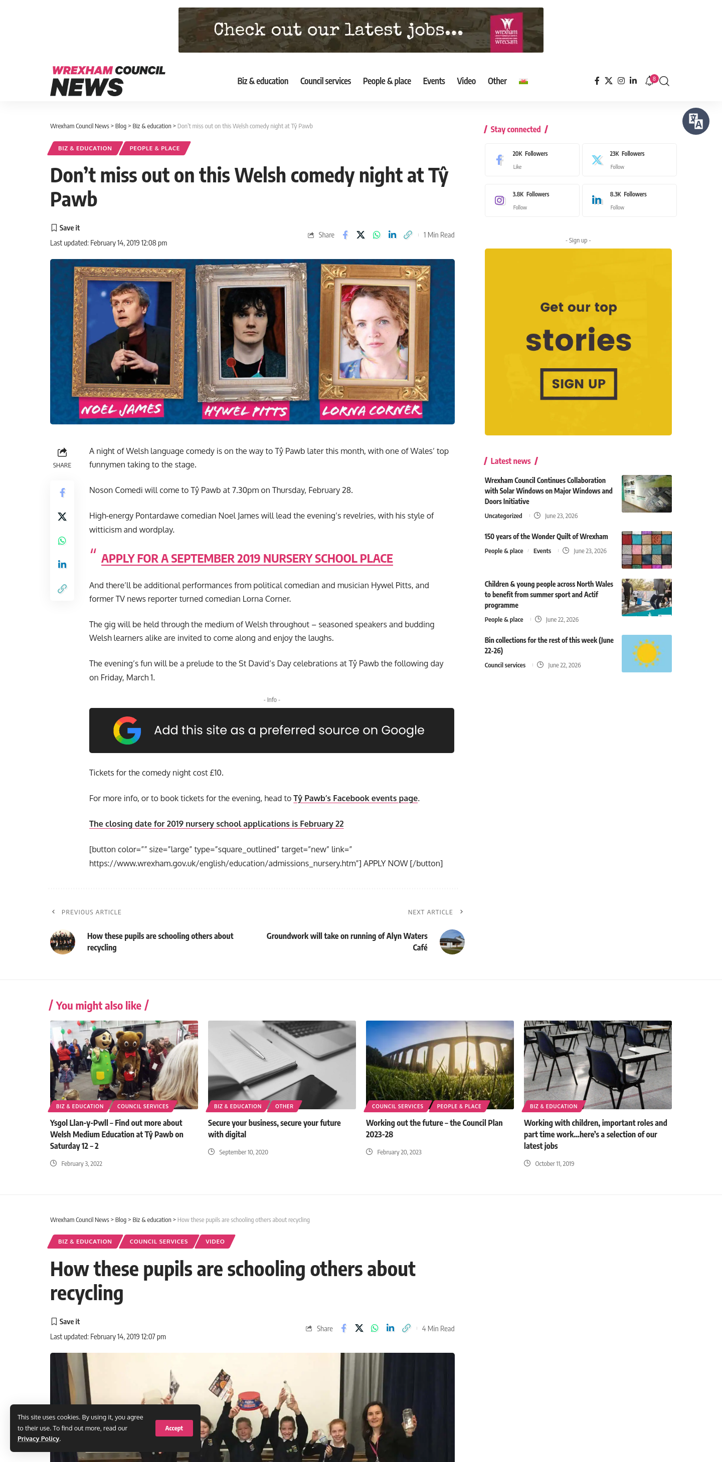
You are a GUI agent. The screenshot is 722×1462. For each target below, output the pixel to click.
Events (542, 546)
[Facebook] (597, 81)
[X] (608, 81)
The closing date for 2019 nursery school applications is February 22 (216, 824)
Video (215, 1241)
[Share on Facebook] (345, 235)
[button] (174, 1428)
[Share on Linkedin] (392, 235)
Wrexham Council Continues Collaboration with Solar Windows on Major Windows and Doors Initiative (549, 486)
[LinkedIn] (633, 81)
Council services (505, 660)
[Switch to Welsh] (523, 81)
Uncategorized (503, 511)
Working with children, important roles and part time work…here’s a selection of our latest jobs (595, 1134)
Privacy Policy (38, 1438)
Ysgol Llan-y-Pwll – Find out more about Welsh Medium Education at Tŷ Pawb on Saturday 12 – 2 (117, 1134)
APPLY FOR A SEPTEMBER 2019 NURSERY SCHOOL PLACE (247, 557)
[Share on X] (360, 235)
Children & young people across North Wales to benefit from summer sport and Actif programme (549, 590)
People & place (155, 148)
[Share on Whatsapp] (377, 235)
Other (284, 1106)
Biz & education (85, 148)
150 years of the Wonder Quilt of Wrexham (546, 532)
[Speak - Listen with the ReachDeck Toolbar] (695, 121)
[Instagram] (621, 81)
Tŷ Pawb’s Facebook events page (355, 798)
